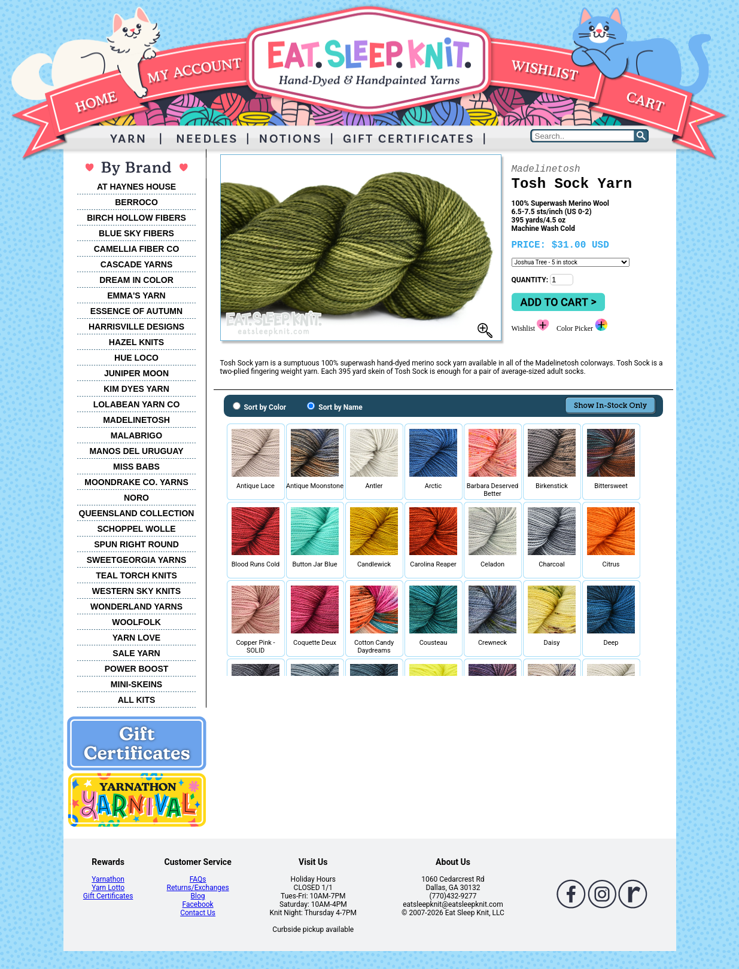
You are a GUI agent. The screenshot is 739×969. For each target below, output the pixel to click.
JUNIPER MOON (136, 373)
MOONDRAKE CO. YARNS (136, 482)
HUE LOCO (136, 357)
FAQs (198, 879)
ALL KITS (137, 700)
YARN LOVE (136, 637)
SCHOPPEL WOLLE (136, 529)
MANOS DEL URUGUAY (136, 451)
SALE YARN (136, 653)
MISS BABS (136, 466)
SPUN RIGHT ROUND (136, 544)
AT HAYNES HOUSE (136, 186)
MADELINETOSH (136, 420)
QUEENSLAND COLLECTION (136, 513)
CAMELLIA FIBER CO (137, 249)
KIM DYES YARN (136, 389)
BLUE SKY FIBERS (136, 233)
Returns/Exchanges (198, 887)
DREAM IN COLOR (136, 280)
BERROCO (136, 202)
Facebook (198, 904)
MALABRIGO (136, 435)
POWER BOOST (137, 669)
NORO (136, 497)
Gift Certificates (108, 896)
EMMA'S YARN (136, 295)
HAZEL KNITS (136, 342)
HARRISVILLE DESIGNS (136, 326)
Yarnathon (108, 879)
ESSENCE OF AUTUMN (136, 311)
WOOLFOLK (136, 622)
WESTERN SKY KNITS (136, 591)
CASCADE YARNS (137, 264)
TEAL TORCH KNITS (136, 575)
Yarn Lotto (108, 887)
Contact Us (197, 913)
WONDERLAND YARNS (136, 606)
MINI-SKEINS (136, 684)
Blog (198, 896)
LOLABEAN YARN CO (136, 404)
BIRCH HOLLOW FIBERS (136, 218)
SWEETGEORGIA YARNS (137, 560)
